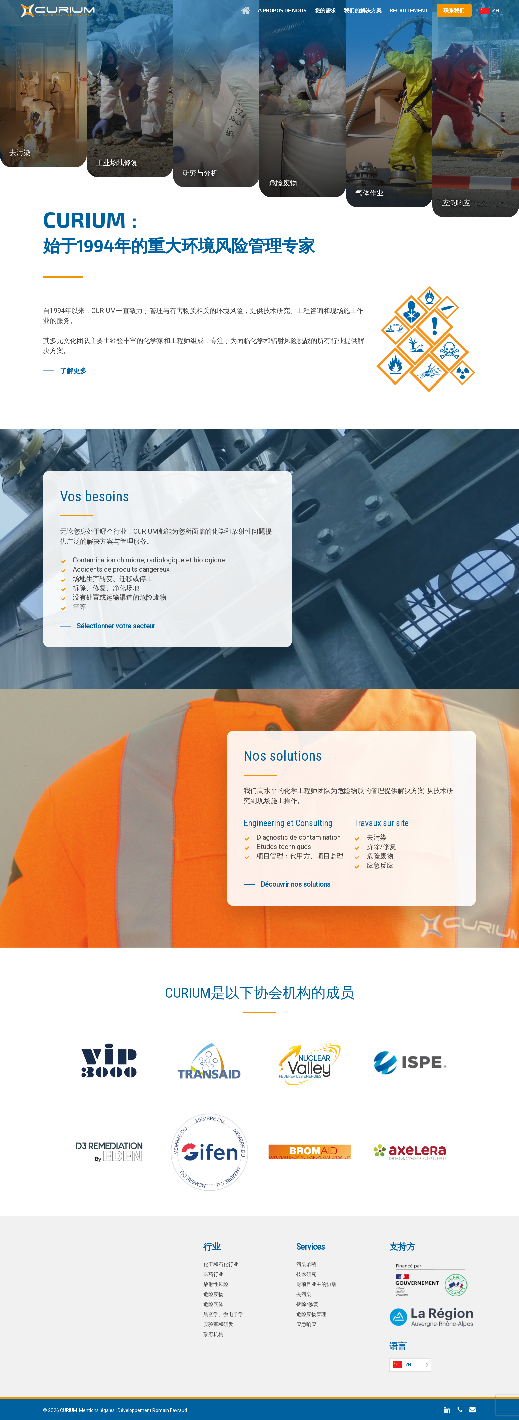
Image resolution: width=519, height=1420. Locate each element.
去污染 (304, 1293)
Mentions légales (97, 1409)
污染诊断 (307, 1263)
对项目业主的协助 (317, 1283)
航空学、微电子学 (224, 1313)
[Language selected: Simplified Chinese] (410, 1364)
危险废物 (214, 1293)
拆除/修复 (308, 1303)
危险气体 (214, 1303)
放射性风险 (216, 1283)
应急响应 (307, 1323)
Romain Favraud (169, 1409)
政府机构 (214, 1333)
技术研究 (307, 1273)
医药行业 (214, 1273)
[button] (65, 371)
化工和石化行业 (222, 1263)
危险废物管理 (312, 1313)
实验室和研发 (219, 1323)
